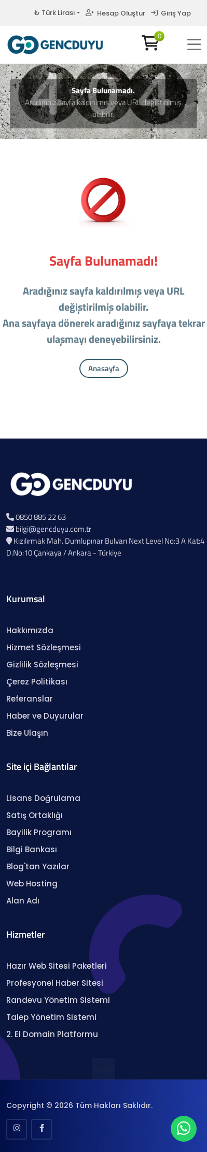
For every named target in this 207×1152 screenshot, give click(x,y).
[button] (194, 44)
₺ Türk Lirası (54, 13)
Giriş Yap (171, 13)
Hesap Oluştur (115, 13)
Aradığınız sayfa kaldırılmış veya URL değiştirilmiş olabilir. (103, 108)
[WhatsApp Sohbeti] (183, 1131)
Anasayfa (103, 368)
